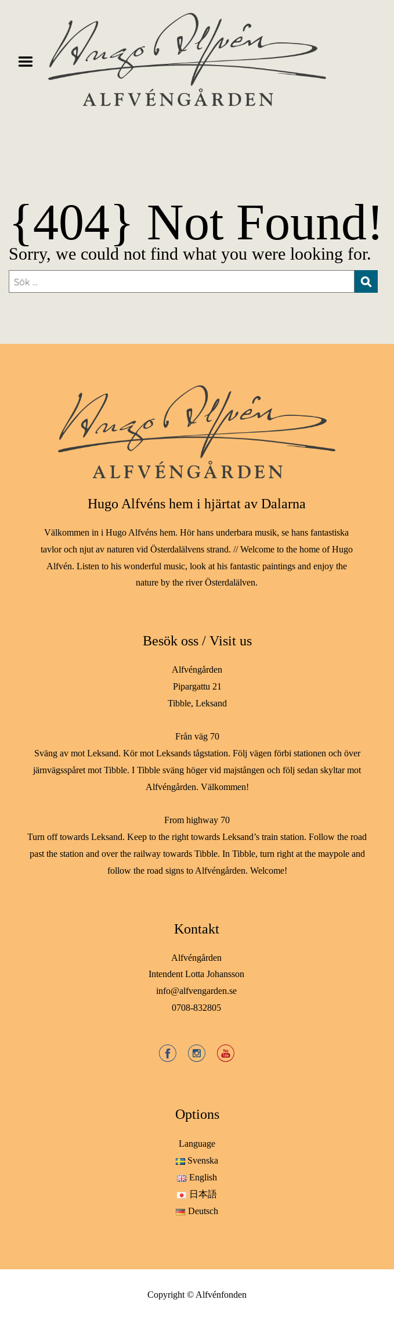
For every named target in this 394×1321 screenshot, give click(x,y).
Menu (29, 61)
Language (197, 1143)
